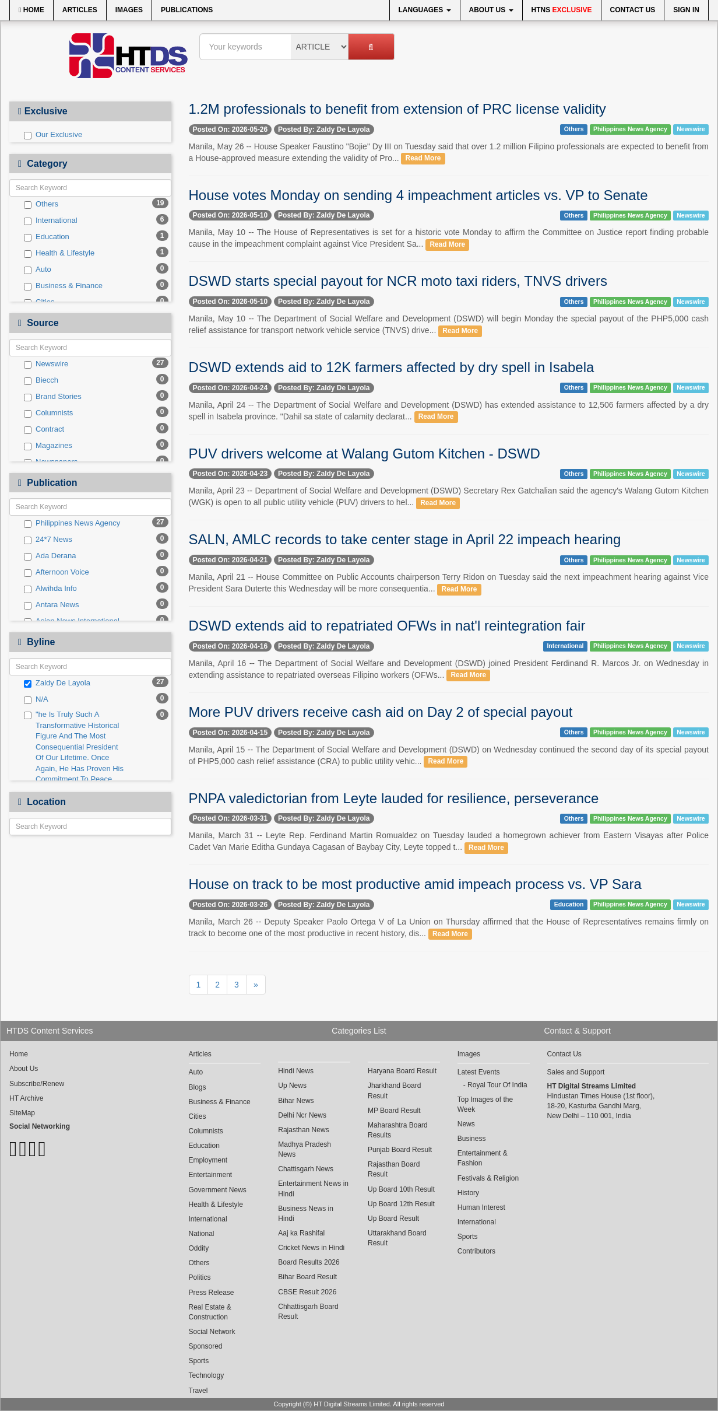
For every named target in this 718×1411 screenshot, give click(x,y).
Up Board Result (393, 1218)
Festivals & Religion (488, 1178)
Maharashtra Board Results (398, 1130)
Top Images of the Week (485, 1104)
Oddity (199, 1248)
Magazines (48, 445)
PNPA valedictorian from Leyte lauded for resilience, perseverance (394, 798)
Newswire (46, 364)
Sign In (686, 10)
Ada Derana (50, 556)
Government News (218, 1190)
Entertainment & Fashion (482, 1158)
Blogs (197, 1087)
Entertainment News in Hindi (313, 1188)
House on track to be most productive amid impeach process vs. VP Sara (415, 884)
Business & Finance (63, 285)
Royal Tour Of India (497, 1085)
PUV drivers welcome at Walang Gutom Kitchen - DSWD (364, 453)
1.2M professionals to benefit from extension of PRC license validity (397, 109)
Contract (44, 429)
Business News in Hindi (305, 1214)
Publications (187, 10)
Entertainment (211, 1175)
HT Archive (26, 1098)
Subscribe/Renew (36, 1084)
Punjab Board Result (400, 1150)
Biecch (41, 380)
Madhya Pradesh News (304, 1149)
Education (46, 236)
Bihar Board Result (307, 1277)
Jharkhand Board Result (394, 1090)
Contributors (476, 1251)
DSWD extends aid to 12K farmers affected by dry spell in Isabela (391, 367)
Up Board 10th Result (401, 1189)
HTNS (562, 10)
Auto (37, 269)
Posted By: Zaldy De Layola (323, 129)
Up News (292, 1085)
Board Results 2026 (308, 1262)
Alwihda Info (50, 588)
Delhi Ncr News (302, 1115)
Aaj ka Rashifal (301, 1233)
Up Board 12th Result (401, 1204)
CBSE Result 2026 (307, 1292)
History (468, 1193)
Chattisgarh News (305, 1169)
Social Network (212, 1332)
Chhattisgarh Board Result (308, 1312)
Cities (197, 1116)
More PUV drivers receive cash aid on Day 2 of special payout (381, 712)
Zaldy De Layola (57, 683)
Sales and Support (576, 1072)
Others (41, 204)
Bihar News (296, 1101)
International (51, 220)
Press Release (211, 1293)
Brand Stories (53, 396)
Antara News (51, 605)
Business (471, 1139)
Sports (199, 1361)
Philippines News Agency (72, 523)
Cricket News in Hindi (311, 1248)
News (466, 1124)
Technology (206, 1375)
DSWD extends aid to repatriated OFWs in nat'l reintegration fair (387, 625)
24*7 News (48, 539)
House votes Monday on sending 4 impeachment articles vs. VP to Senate (418, 195)
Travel (198, 1391)
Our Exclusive (53, 134)
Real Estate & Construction (210, 1312)
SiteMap (22, 1113)
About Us (491, 10)
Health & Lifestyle (59, 253)
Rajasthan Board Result (394, 1169)
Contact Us (633, 10)
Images (129, 10)
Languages (425, 10)
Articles (79, 10)
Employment (208, 1160)
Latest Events (478, 1072)
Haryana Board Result (402, 1071)
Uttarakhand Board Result (397, 1238)
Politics (200, 1277)
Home (31, 10)
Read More (423, 159)
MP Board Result (394, 1111)
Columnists (48, 413)
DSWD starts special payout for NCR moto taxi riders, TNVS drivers (398, 281)
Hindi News (296, 1071)
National (201, 1234)
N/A (36, 699)
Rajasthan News (303, 1130)
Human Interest (481, 1207)
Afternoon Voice (56, 572)
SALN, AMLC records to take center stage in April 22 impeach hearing (405, 539)
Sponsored (206, 1346)
